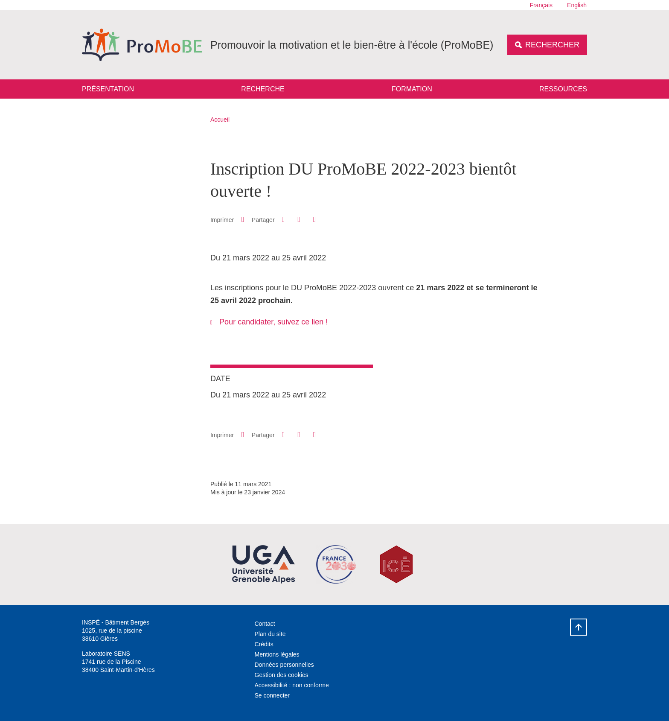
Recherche (262, 89)
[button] (283, 219)
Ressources (563, 89)
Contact (265, 623)
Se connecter (272, 695)
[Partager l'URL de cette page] (314, 219)
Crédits (264, 644)
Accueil (220, 119)
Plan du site (270, 634)
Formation (412, 89)
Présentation (108, 89)
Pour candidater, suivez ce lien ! (273, 322)
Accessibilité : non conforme (292, 685)
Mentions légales (277, 654)
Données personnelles (284, 664)
